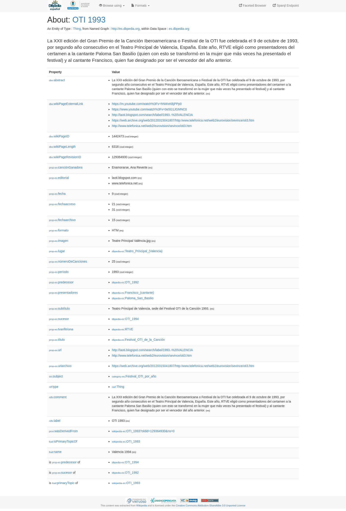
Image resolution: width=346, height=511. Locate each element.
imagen (58, 240)
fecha (57, 193)
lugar (57, 251)
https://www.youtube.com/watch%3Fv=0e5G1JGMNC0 (149, 109)
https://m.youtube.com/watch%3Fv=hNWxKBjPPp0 (147, 104)
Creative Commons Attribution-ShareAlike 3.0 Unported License (210, 505)
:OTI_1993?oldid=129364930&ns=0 (143, 431)
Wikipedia (141, 505)
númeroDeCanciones (68, 261)
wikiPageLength (62, 146)
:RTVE (122, 329)
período (59, 272)
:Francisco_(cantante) (133, 292)
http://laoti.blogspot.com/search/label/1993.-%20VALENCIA (152, 115)
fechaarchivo (62, 220)
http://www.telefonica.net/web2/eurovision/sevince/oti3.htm (152, 126)
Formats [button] (140, 5)
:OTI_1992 (125, 282)
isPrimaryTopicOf (63, 441)
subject (56, 376)
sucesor (59, 319)
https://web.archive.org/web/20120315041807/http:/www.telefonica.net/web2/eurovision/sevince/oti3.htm (183, 120)
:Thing (118, 386)
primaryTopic (63, 483)
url (55, 350)
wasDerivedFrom (63, 431)
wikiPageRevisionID (65, 157)
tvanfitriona (61, 329)
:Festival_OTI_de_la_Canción (138, 339)
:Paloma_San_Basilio (132, 298)
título (57, 339)
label (54, 420)
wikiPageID (59, 136)
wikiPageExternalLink (66, 104)
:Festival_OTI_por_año (134, 376)
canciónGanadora (66, 167)
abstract (57, 80)
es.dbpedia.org (179, 28)
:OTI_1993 (126, 441)
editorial (59, 178)
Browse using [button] (112, 5)
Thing (77, 28)
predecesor (61, 282)
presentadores (63, 292)
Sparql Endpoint (286, 5)
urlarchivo (60, 366)
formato (59, 230)
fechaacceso (62, 204)
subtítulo (59, 308)
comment (57, 397)
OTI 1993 (88, 19)
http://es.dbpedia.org (125, 28)
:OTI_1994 (125, 319)
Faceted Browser (252, 5)
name (55, 452)
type (53, 386)
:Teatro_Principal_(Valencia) (137, 251)
